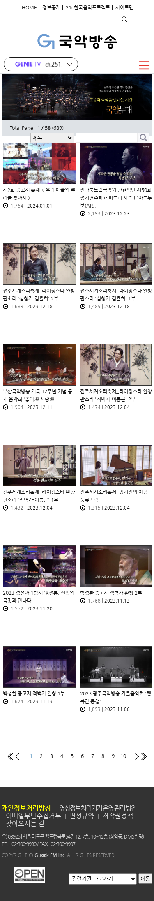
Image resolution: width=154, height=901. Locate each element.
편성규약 (81, 816)
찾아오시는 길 (25, 823)
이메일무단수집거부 (33, 816)
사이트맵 (124, 7)
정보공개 (51, 7)
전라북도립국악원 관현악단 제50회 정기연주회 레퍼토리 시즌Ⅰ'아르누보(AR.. (116, 197)
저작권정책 (117, 816)
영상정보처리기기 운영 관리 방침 (97, 808)
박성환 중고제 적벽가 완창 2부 (111, 593)
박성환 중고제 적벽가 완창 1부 (34, 693)
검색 (124, 19)
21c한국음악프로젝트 (88, 7)
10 (123, 755)
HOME (29, 7)
